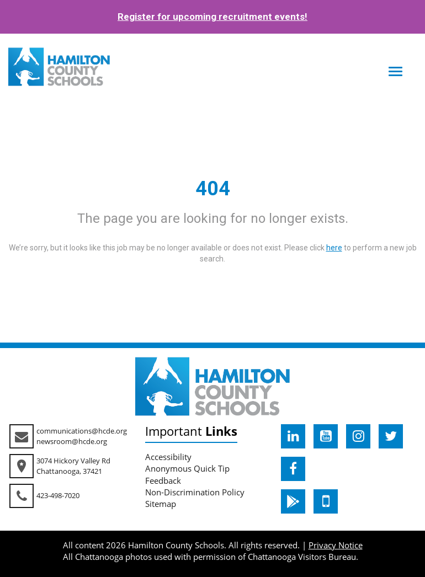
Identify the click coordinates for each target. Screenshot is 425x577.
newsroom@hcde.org (71, 441)
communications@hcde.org (81, 431)
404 (212, 188)
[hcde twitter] (391, 436)
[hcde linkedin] (293, 436)
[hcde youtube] (326, 436)
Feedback (163, 480)
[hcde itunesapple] (326, 501)
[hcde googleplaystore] (293, 501)
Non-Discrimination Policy (195, 492)
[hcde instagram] (358, 436)
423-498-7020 (57, 495)
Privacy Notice (336, 545)
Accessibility (168, 456)
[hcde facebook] (293, 469)
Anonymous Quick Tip (187, 468)
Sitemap (160, 503)
